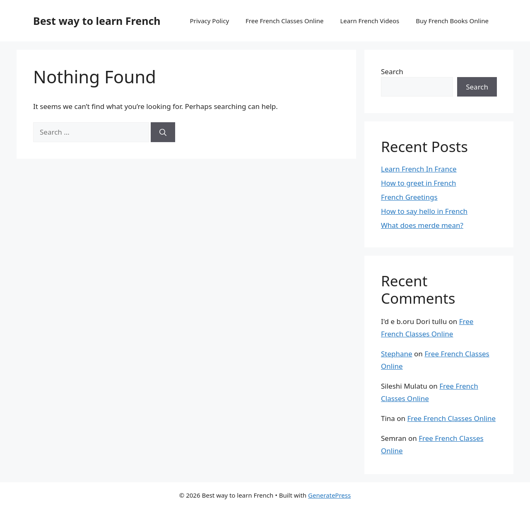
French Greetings (409, 197)
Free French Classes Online (284, 21)
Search (392, 71)
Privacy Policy (209, 21)
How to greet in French (418, 183)
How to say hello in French (424, 211)
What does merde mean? (422, 225)
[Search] (163, 132)
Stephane (396, 353)
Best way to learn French (97, 21)
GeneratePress (329, 495)
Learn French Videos (369, 21)
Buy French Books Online (452, 21)
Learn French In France (419, 169)
